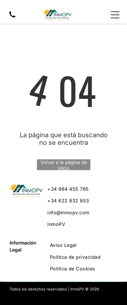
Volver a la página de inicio (63, 164)
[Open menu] (115, 14)
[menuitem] (82, 189)
